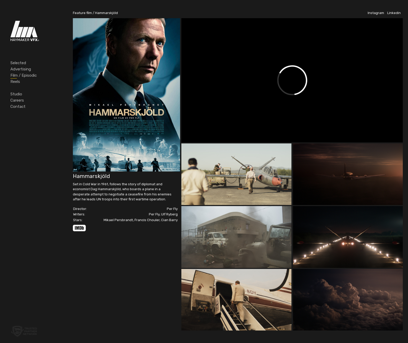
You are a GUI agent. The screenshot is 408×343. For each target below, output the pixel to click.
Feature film (82, 13)
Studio (16, 94)
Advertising (20, 69)
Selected (18, 63)
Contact (18, 106)
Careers (17, 100)
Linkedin (394, 13)
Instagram (376, 13)
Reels (15, 81)
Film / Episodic (23, 75)
